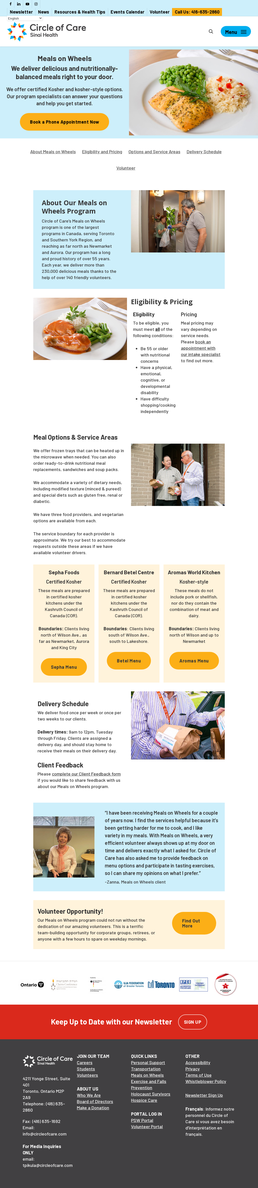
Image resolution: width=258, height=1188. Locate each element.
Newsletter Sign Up (204, 1095)
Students (86, 1068)
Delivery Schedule (204, 151)
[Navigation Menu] (236, 31)
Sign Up (193, 1022)
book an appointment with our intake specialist (200, 348)
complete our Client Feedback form (86, 774)
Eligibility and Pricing (102, 151)
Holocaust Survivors (150, 1094)
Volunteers (87, 1075)
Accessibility (197, 1062)
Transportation (145, 1068)
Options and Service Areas (154, 151)
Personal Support (148, 1062)
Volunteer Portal (147, 1126)
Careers (84, 1062)
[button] (64, 122)
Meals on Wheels (147, 1075)
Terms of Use (198, 1075)
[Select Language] (25, 18)
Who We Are (89, 1095)
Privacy (192, 1068)
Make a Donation (93, 1107)
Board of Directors (95, 1101)
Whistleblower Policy (205, 1081)
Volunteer (125, 168)
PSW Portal (142, 1120)
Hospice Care (144, 1100)
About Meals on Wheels (53, 151)
